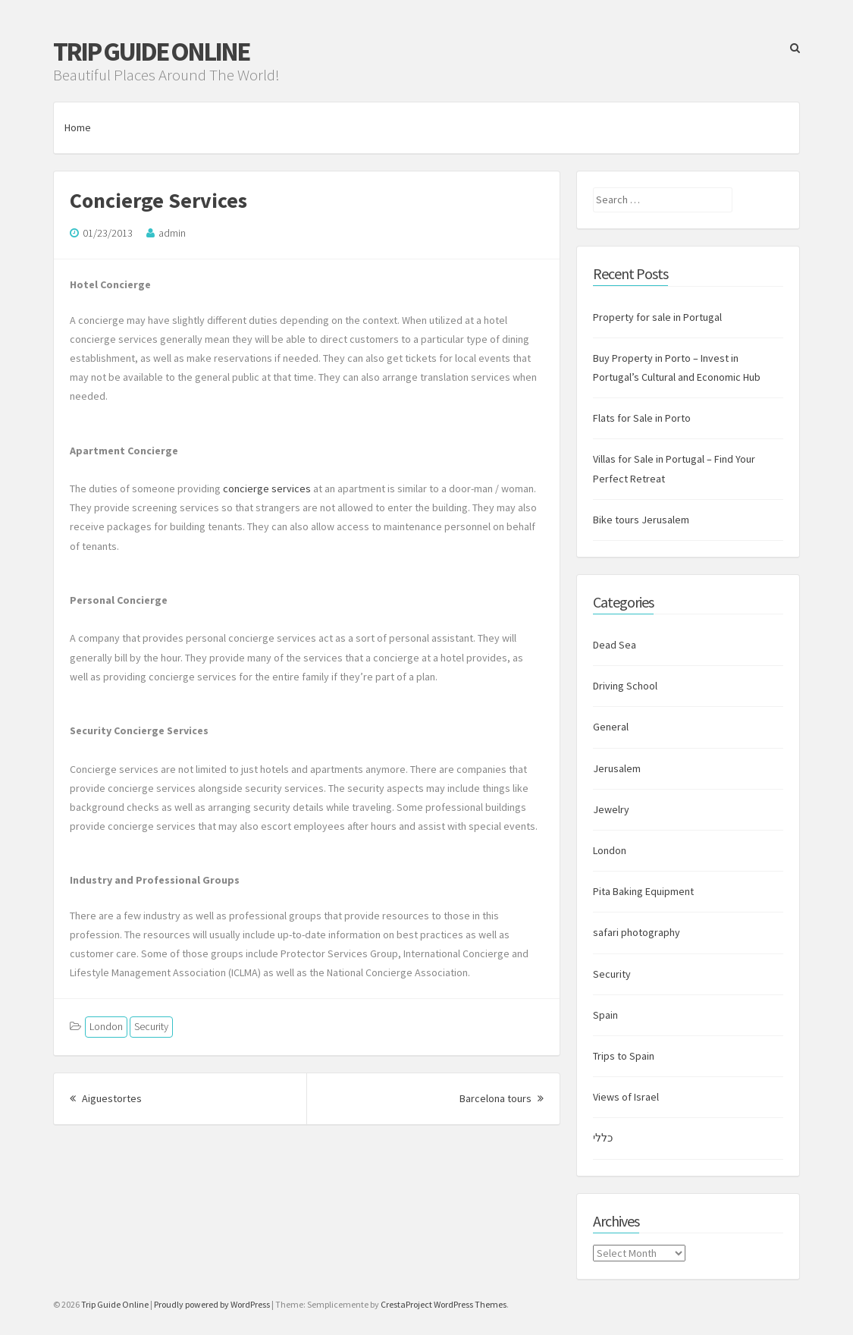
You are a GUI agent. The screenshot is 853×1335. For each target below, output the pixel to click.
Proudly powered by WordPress (212, 1304)
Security (151, 1026)
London (106, 1026)
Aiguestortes (106, 1098)
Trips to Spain (623, 1056)
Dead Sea (614, 645)
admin (172, 233)
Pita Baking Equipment (643, 891)
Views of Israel (626, 1097)
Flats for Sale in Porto (642, 418)
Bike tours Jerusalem (641, 519)
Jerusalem (617, 768)
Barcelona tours (501, 1098)
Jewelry (611, 809)
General (611, 726)
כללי (603, 1138)
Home (77, 127)
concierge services (267, 488)
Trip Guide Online (151, 51)
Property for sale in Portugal (657, 317)
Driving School (625, 686)
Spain (605, 1015)
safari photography (636, 932)
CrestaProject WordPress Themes (443, 1304)
